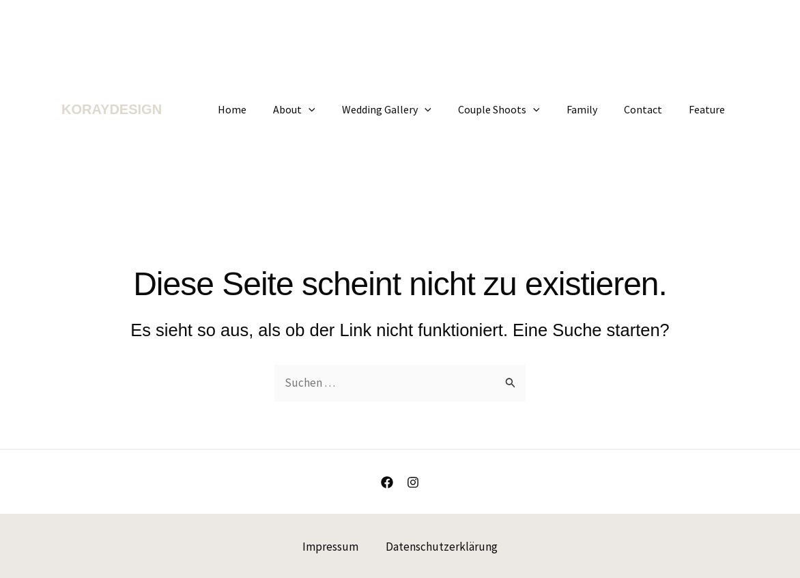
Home (264, 109)
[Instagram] (413, 482)
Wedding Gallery (409, 109)
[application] (336, 109)
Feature (709, 109)
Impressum (330, 545)
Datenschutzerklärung (442, 545)
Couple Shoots (516, 109)
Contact (650, 109)
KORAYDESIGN (111, 109)
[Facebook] (387, 482)
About (321, 109)
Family (594, 109)
